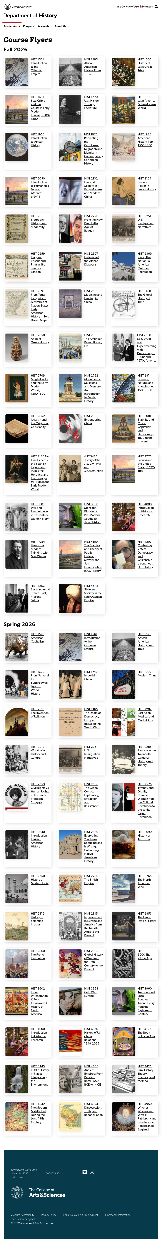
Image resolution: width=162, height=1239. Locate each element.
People (27, 26)
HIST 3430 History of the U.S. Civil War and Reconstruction (93, 464)
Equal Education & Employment (80, 1215)
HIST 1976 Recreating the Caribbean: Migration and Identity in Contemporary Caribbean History (93, 149)
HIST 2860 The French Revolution (38, 955)
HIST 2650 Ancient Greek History (40, 339)
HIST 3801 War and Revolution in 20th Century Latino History (40, 511)
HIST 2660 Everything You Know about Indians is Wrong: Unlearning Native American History (93, 847)
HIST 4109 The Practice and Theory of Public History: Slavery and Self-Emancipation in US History (93, 556)
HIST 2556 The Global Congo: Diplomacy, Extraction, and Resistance (91, 795)
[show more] (19, 26)
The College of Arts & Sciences (135, 6)
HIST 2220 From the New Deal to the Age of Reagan (93, 223)
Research (43, 26)
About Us (60, 26)
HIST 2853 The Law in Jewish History (147, 917)
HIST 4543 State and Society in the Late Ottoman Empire (93, 593)
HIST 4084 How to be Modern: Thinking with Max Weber (39, 549)
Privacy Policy (48, 1215)
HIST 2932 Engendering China (93, 420)
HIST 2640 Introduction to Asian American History (39, 839)
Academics (10, 26)
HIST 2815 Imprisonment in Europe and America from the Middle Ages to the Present (93, 924)
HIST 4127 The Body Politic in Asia (146, 1033)
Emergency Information (117, 1215)
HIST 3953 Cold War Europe (91, 992)
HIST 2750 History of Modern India (39, 880)
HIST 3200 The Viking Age (145, 955)
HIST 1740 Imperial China (91, 676)
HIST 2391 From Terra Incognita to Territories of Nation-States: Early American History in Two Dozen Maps (40, 306)
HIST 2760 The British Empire (91, 880)
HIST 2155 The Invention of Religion (40, 713)
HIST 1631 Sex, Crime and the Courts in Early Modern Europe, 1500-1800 (40, 108)
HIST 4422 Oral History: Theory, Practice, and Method (146, 1074)
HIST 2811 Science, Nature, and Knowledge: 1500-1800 (146, 383)
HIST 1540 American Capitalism (38, 638)
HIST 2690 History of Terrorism (145, 836)
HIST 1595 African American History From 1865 (92, 67)
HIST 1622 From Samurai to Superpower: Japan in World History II (40, 683)
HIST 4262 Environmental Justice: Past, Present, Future (40, 593)
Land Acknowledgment (23, 1219)
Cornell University (18, 7)
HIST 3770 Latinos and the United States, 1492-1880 (146, 464)
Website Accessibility (22, 1215)
